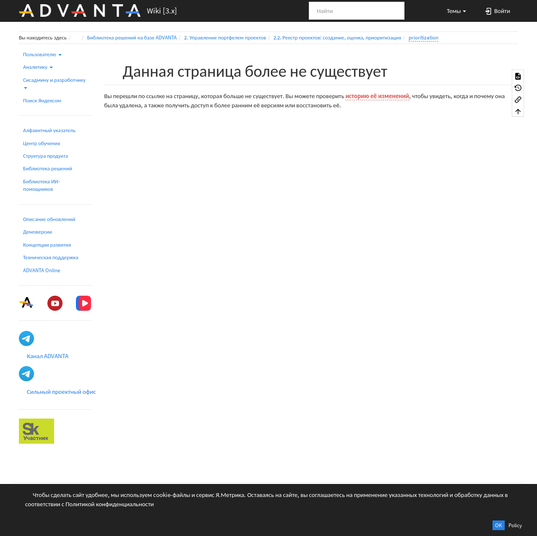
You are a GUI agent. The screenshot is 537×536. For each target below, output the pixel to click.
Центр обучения (41, 143)
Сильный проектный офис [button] (61, 391)
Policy (515, 525)
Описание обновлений (49, 219)
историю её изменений (377, 96)
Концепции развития (47, 244)
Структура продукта (45, 155)
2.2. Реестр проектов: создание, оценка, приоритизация (337, 37)
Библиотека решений (47, 168)
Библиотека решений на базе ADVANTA (132, 37)
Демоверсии (37, 231)
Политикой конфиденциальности (109, 504)
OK (498, 525)
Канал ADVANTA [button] (47, 356)
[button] (452, 10)
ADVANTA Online (41, 270)
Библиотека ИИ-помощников (41, 185)
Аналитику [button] (38, 66)
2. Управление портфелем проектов (225, 37)
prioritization (423, 37)
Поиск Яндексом (42, 100)
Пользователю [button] (42, 54)
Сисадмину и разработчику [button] (54, 82)
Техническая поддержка (50, 257)
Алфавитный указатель (49, 130)
